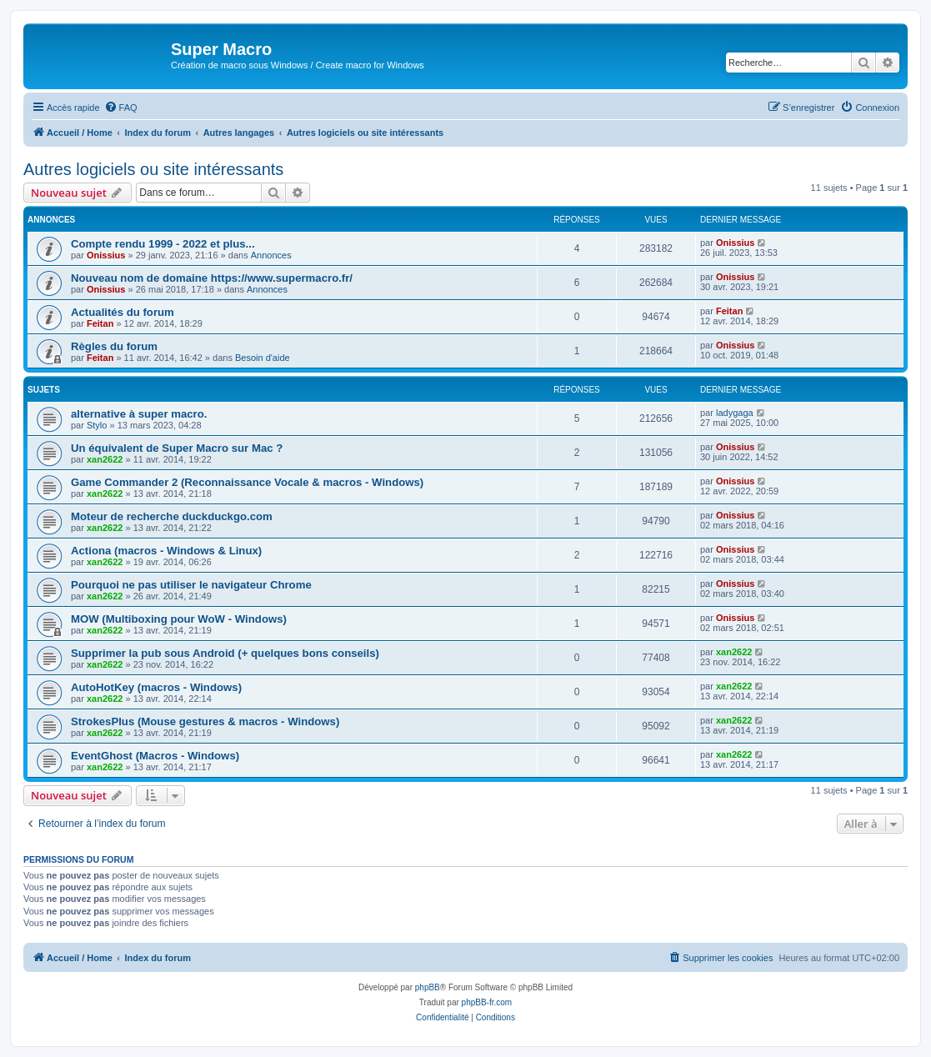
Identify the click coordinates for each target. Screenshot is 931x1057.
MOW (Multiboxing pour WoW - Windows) (179, 619)
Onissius (106, 255)
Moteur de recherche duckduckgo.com (172, 516)
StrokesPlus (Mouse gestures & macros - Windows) (205, 721)
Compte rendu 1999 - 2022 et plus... (163, 244)
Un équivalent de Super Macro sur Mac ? (177, 448)
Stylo (97, 425)
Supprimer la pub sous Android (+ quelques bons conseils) (225, 653)
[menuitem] (121, 108)
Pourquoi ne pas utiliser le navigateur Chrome (191, 585)
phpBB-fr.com (487, 1002)
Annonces (271, 255)
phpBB (427, 987)
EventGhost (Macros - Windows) (155, 755)
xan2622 (105, 459)
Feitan (100, 323)
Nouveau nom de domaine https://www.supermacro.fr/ (212, 278)
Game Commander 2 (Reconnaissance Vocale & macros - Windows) (247, 482)
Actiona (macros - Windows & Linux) (166, 550)
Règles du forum (114, 346)
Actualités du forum (122, 312)
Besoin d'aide (262, 358)
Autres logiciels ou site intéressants (153, 169)
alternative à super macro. (139, 414)
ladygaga (734, 413)
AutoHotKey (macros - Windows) (156, 687)
